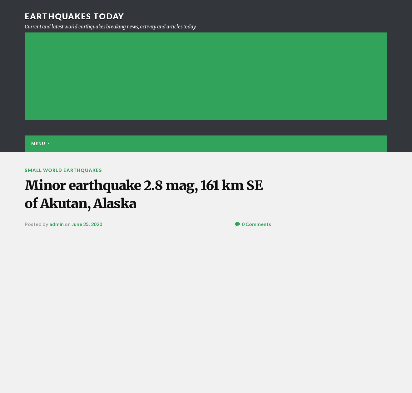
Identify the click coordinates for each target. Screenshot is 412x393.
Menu (38, 143)
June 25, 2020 (87, 224)
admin (56, 224)
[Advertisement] (206, 76)
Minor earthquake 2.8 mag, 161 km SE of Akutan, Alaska (144, 194)
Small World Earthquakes (63, 170)
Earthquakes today (74, 16)
